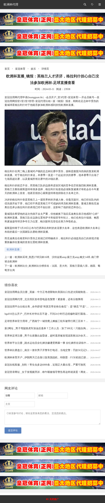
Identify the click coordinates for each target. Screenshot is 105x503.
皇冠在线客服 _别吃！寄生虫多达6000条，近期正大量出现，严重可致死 (45, 364)
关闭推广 (54, 499)
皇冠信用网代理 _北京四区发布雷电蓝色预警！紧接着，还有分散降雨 (44, 299)
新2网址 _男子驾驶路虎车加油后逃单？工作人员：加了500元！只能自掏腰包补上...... (52, 328)
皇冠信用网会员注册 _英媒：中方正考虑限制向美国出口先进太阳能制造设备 (48, 292)
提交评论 (13, 432)
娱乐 (33, 68)
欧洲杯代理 (11, 4)
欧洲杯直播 (13, 249)
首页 (7, 68)
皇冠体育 (20, 68)
